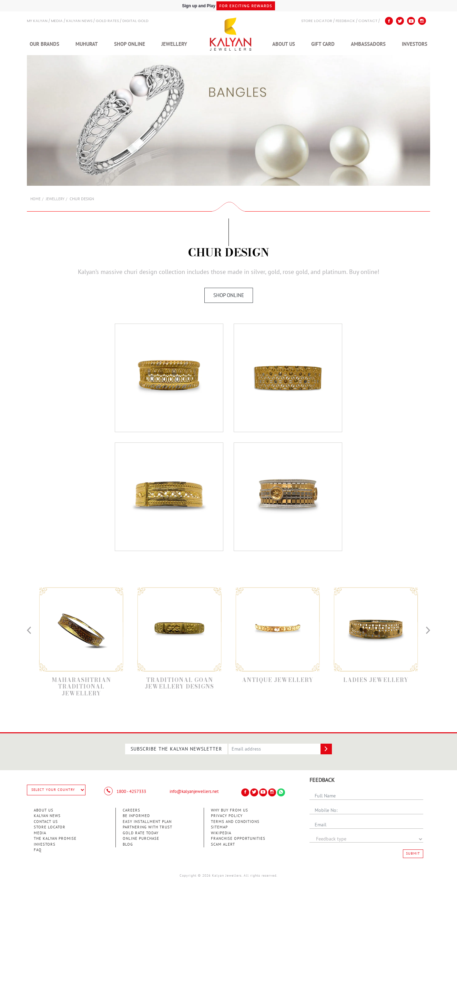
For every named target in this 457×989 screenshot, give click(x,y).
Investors (414, 44)
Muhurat (86, 44)
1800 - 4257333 (125, 791)
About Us (283, 44)
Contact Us (46, 821)
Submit (413, 854)
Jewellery (174, 44)
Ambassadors (368, 44)
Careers (131, 810)
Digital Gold (135, 21)
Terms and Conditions (235, 821)
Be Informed (136, 816)
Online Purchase (141, 838)
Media (57, 21)
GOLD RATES (107, 21)
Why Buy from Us (229, 810)
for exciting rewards (245, 6)
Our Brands (44, 44)
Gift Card (323, 44)
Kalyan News (79, 21)
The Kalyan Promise (55, 838)
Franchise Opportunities (238, 838)
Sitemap (219, 827)
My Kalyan (37, 21)
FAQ (38, 850)
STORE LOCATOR (316, 21)
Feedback (345, 21)
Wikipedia (221, 833)
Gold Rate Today (141, 833)
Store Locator (49, 827)
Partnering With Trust (147, 827)
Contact (367, 21)
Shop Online (129, 44)
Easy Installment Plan (147, 821)
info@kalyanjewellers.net (194, 791)
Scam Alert (223, 844)
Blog (128, 844)
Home (35, 199)
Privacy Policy (227, 816)
